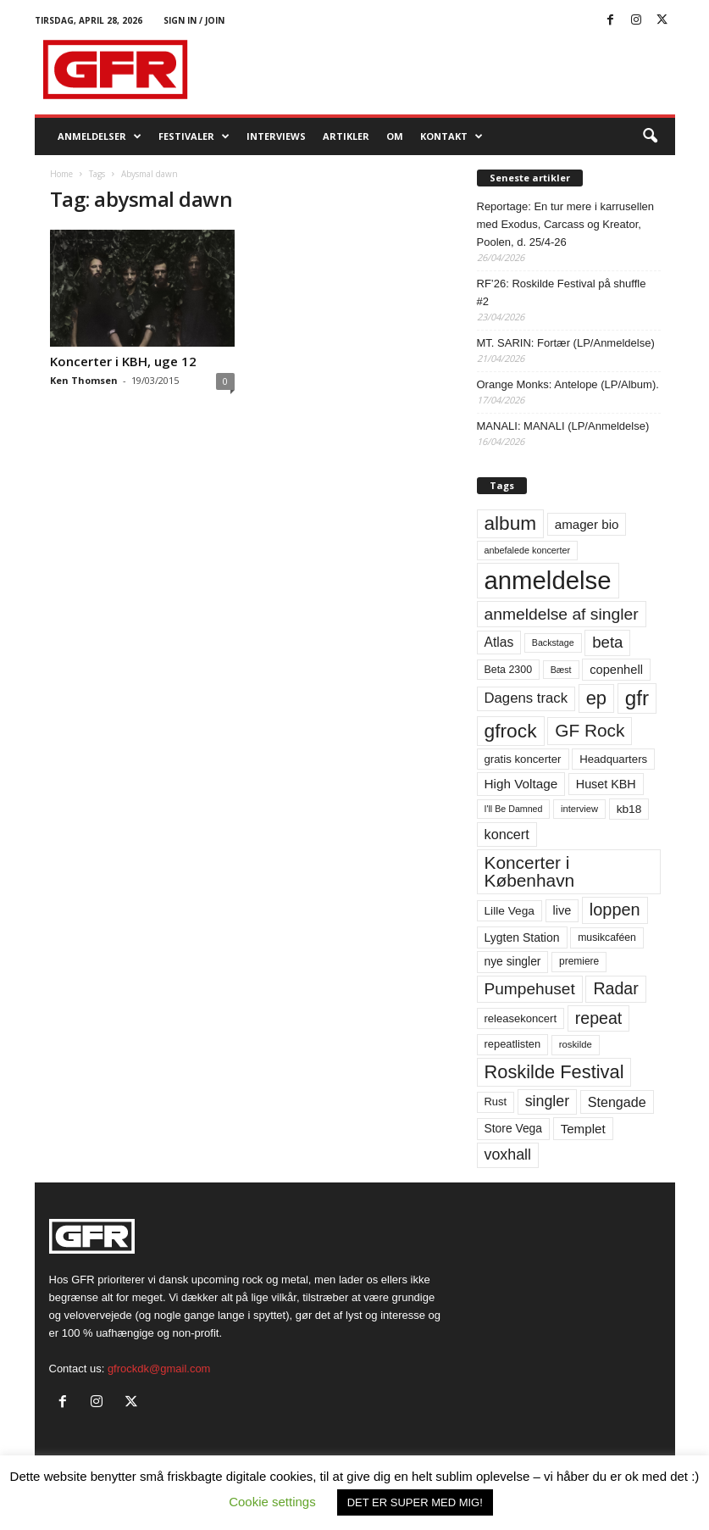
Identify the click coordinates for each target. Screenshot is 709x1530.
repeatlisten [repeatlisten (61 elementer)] (513, 1044)
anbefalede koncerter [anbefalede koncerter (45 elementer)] (528, 550)
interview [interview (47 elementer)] (579, 809)
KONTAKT (451, 136)
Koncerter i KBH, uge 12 (123, 361)
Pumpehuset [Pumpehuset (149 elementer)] (530, 989)
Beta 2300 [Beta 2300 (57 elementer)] (509, 670)
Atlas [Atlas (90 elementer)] (499, 642)
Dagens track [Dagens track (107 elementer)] (526, 698)
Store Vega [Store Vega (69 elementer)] (514, 1128)
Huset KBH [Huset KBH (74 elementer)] (606, 784)
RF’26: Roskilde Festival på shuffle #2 (561, 292)
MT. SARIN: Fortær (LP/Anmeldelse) (566, 343)
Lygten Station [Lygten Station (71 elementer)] (522, 937)
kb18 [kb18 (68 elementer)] (629, 809)
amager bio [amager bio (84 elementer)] (587, 524)
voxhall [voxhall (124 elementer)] (508, 1154)
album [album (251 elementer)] (511, 523)
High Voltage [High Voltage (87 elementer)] (521, 783)
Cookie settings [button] (272, 1501)
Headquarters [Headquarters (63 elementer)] (613, 759)
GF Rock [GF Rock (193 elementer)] (589, 730)
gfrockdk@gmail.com (159, 1368)
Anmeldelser (99, 136)
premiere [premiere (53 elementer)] (579, 961)
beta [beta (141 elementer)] (607, 642)
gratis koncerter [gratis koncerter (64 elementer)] (523, 759)
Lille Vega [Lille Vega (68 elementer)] (510, 910)
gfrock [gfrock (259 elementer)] (511, 731)
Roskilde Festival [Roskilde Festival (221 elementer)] (554, 1071)
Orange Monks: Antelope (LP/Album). (568, 384)
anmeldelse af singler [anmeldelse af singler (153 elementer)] (562, 614)
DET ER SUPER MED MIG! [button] (415, 1502)
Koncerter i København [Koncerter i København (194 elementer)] (530, 871)
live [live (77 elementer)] (562, 910)
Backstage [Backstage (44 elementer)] (553, 642)
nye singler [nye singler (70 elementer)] (513, 961)
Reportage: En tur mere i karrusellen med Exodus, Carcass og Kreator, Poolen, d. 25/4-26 (566, 224)
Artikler (346, 136)
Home (61, 174)
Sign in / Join (193, 20)
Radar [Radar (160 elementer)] (615, 988)
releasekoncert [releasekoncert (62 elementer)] (521, 1018)
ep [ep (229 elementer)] (596, 698)
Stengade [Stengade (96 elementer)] (617, 1102)
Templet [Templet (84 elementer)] (583, 1128)
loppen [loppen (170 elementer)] (615, 909)
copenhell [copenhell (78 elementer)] (616, 669)
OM (394, 136)
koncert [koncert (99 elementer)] (507, 834)
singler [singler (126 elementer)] (547, 1101)
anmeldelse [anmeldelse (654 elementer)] (548, 580)
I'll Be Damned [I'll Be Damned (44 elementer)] (514, 809)
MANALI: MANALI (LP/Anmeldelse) (563, 426)
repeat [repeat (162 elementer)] (599, 1018)
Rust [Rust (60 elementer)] (496, 1101)
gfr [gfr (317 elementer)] (637, 698)
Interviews (276, 136)
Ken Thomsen (84, 380)
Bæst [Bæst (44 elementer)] (561, 670)
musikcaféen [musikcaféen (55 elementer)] (607, 937)
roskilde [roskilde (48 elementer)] (575, 1044)
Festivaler (194, 136)
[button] (649, 136)
